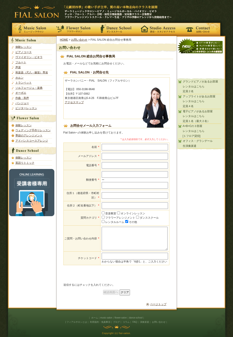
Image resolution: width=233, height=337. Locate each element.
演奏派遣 (144, 322)
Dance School (116, 28)
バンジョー (22, 103)
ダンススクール (147, 217)
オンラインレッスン (131, 213)
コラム (126, 322)
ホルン (19, 77)
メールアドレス (88, 156)
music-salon (106, 317)
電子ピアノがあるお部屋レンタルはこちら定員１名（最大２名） (198, 116)
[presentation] (97, 274)
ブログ (116, 322)
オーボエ (20, 92)
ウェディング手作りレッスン (33, 130)
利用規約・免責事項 (100, 322)
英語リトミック (24, 162)
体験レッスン (23, 47)
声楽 (18, 67)
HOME (64, 39)
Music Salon (31, 28)
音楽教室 (109, 213)
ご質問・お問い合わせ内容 (81, 238)
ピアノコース (23, 52)
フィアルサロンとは (77, 322)
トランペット (23, 82)
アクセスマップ (74, 102)
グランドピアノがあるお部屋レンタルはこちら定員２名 (200, 86)
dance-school (135, 317)
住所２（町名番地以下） (83, 205)
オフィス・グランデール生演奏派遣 (198, 143)
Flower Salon (75, 28)
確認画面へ (110, 292)
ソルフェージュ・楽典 (29, 87)
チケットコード (88, 258)
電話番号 (92, 165)
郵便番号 (92, 179)
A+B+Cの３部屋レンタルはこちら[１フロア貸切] (193, 130)
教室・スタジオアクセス (158, 28)
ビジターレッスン (26, 108)
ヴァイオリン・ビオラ (29, 57)
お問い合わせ (202, 28)
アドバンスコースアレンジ (31, 140)
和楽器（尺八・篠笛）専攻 (31, 72)
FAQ (134, 322)
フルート (20, 62)
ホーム (94, 317)
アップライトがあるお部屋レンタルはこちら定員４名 (199, 101)
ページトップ (158, 304)
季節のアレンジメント (29, 135)
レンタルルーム (113, 222)
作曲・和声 (22, 98)
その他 (131, 222)
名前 (95, 147)
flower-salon (121, 317)
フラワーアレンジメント (118, 217)
